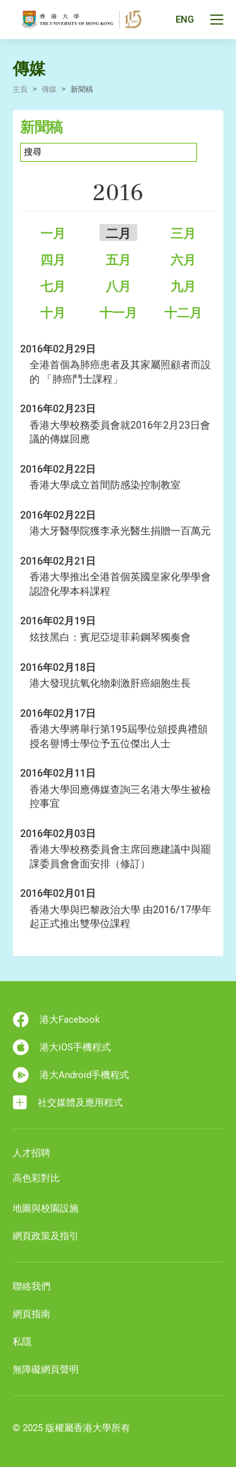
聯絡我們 (31, 1286)
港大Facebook (56, 1019)
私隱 (22, 1341)
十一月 (118, 312)
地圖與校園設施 (46, 1208)
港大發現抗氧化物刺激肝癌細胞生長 (110, 683)
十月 (52, 312)
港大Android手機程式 (71, 1075)
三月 (183, 233)
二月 (118, 233)
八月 (118, 286)
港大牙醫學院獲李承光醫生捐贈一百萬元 (120, 531)
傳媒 (49, 89)
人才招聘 (31, 1153)
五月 (118, 259)
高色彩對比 (36, 1178)
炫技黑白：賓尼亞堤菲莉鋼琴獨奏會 (110, 637)
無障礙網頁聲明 (46, 1369)
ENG (185, 19)
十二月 (183, 312)
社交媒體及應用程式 (68, 1102)
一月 (52, 233)
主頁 (20, 89)
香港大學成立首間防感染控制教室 (105, 485)
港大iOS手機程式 (62, 1047)
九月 (183, 286)
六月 (183, 259)
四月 (52, 259)
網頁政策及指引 (46, 1236)
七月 (52, 286)
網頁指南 (31, 1314)
